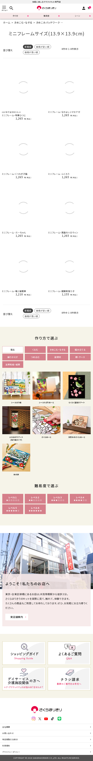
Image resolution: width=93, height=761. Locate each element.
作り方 (15, 15)
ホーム (6, 22)
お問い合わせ (8, 733)
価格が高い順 (31, 52)
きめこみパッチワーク (48, 22)
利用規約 (6, 745)
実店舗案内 (16, 617)
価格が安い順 (42, 46)
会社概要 (6, 727)
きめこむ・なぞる (23, 22)
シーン (77, 15)
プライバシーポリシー (11, 752)
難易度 (46, 15)
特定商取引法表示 (10, 739)
